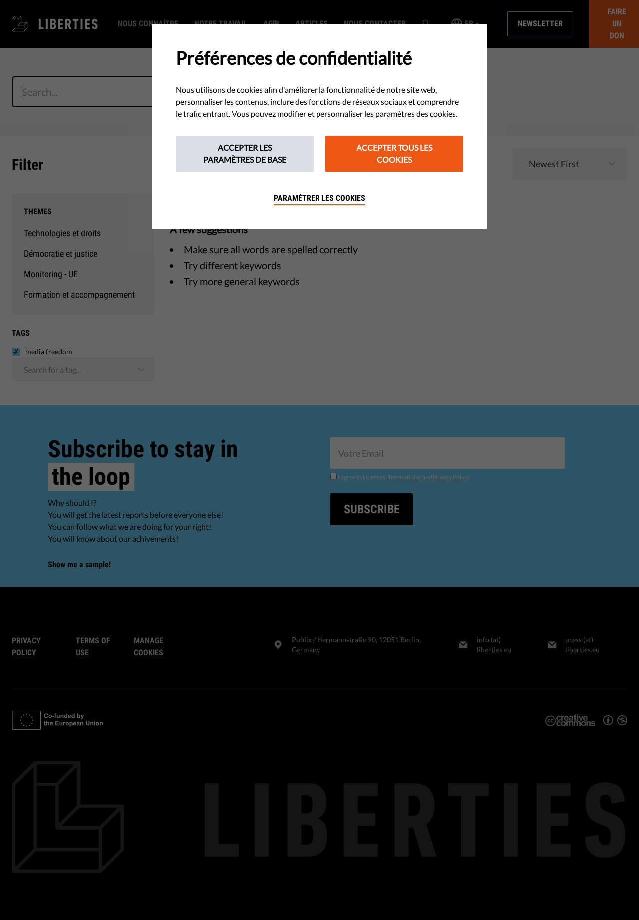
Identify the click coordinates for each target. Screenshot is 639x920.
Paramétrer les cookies (319, 198)
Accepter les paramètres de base (244, 153)
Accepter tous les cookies (394, 153)
